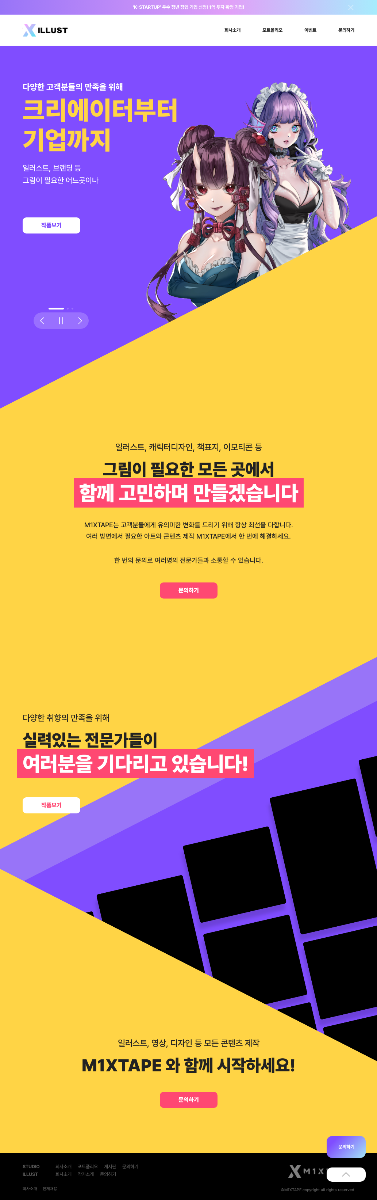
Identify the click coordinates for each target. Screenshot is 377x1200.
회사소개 (63, 1166)
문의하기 (188, 590)
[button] (56, 309)
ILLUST (30, 1174)
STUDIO (31, 1166)
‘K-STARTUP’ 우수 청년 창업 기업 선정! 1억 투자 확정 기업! (188, 7)
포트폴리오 (88, 1166)
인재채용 (50, 1188)
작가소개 (86, 1174)
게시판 (110, 1166)
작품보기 (51, 225)
